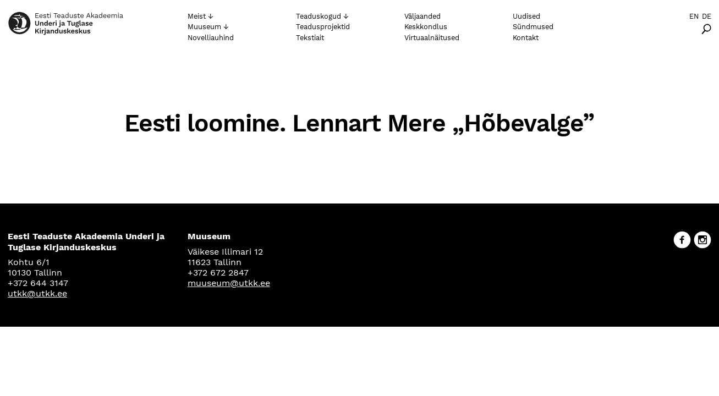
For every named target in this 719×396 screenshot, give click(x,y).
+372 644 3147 (38, 283)
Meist (197, 16)
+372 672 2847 (218, 272)
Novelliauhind (211, 38)
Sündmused (533, 27)
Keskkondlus (425, 27)
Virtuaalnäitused (431, 38)
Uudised (526, 16)
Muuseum (204, 27)
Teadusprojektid (323, 27)
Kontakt (526, 38)
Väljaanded (422, 16)
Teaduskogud (318, 16)
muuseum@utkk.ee (229, 283)
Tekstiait (310, 38)
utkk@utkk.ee (37, 293)
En (694, 16)
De (706, 16)
